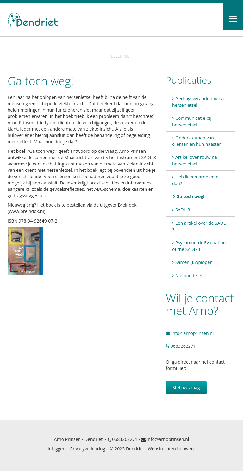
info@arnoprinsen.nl (190, 333)
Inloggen (56, 449)
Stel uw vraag (186, 387)
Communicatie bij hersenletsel (191, 121)
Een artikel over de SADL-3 (199, 226)
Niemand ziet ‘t (190, 276)
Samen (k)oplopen (194, 262)
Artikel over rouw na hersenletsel (194, 160)
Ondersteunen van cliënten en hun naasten (197, 141)
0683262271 (181, 346)
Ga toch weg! (190, 196)
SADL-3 (182, 210)
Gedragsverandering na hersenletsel (198, 101)
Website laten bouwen (171, 449)
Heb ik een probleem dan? (195, 180)
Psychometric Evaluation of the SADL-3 (199, 246)
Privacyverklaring (87, 449)
